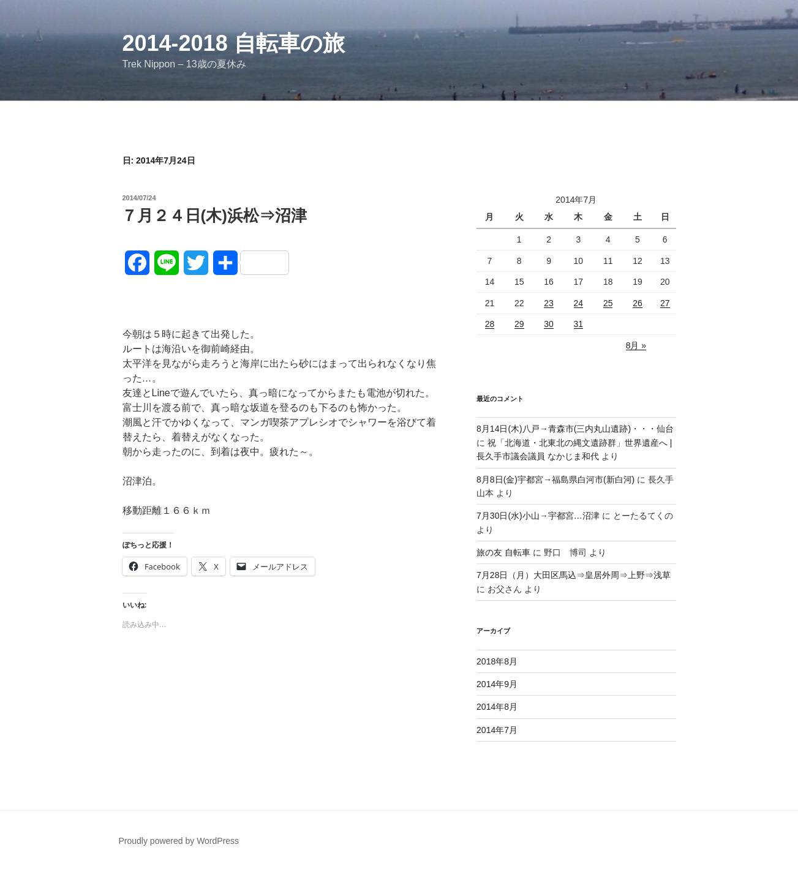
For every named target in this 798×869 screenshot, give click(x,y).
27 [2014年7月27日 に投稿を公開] (665, 303)
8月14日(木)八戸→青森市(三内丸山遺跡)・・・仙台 (575, 429)
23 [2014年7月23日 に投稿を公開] (549, 303)
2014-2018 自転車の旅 (233, 43)
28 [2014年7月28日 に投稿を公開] (490, 324)
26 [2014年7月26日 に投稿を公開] (637, 303)
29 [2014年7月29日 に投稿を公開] (519, 324)
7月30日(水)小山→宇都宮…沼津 (538, 516)
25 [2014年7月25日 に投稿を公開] (608, 303)
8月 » (636, 345)
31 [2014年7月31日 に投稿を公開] (579, 324)
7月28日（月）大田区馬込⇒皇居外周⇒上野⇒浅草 (573, 575)
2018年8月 (497, 661)
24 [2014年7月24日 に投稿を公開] (579, 303)
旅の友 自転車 (503, 552)
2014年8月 (497, 707)
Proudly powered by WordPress (179, 841)
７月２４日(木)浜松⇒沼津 (214, 215)
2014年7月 (497, 730)
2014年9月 (497, 684)
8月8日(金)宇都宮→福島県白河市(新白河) (555, 479)
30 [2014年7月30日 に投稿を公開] (549, 324)
